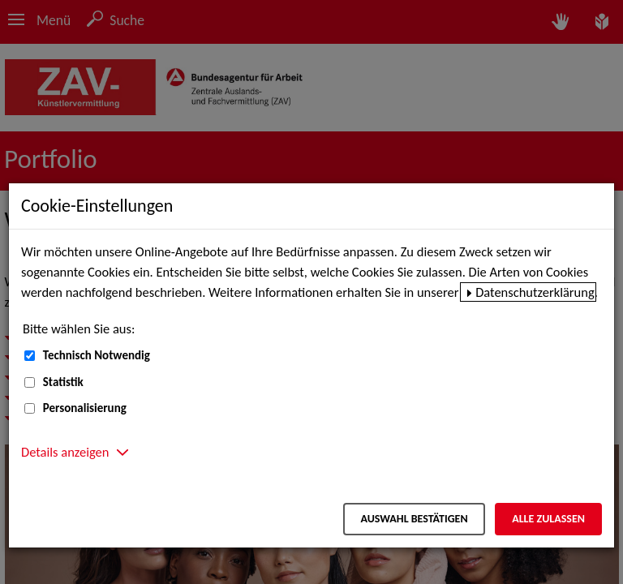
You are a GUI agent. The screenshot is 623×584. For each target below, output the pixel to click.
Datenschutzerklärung (535, 292)
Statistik (63, 382)
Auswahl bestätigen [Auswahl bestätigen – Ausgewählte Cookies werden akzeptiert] (413, 519)
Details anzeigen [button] (65, 452)
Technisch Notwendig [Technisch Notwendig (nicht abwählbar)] (96, 355)
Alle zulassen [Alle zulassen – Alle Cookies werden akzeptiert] (548, 519)
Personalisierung (85, 408)
